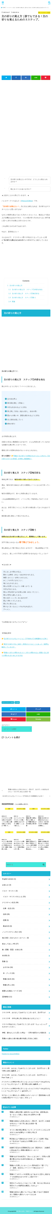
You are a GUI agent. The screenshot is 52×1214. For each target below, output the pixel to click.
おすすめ (8, 967)
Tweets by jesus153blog (10, 1054)
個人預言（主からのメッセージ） (15, 938)
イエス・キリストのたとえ (14, 896)
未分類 (5, 955)
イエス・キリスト (10, 891)
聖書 (5, 961)
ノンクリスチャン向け (12, 932)
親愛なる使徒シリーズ (12, 991)
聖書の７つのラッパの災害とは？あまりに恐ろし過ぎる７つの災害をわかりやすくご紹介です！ (30, 1175)
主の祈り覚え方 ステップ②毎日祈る (23, 293)
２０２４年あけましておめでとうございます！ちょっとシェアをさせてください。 (24, 1025)
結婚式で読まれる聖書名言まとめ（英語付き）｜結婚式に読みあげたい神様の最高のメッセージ (30, 1149)
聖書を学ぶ (9, 985)
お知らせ (6, 885)
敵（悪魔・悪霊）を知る (12, 949)
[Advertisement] (26, 96)
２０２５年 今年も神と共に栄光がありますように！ (21, 1018)
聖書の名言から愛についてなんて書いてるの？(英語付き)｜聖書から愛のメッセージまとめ (29, 1193)
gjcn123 (25, 1091)
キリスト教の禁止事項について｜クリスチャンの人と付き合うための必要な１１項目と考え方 (30, 1131)
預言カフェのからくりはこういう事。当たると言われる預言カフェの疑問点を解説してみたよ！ (30, 1184)
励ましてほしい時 (10, 944)
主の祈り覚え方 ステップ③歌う (22, 297)
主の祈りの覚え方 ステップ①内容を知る (25, 289)
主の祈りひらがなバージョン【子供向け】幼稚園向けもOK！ (26, 638)
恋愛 (6, 920)
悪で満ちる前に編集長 (30, 1084)
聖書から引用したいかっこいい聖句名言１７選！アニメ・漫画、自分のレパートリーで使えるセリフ (29, 1166)
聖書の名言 (9, 979)
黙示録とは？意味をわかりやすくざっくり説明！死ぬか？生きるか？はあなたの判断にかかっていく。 (29, 1140)
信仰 (18, 702)
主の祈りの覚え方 (14, 285)
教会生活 (7, 926)
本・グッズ (9, 973)
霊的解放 (7, 997)
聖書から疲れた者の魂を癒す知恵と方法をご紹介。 (20, 1038)
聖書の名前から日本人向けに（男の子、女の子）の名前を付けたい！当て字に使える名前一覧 (30, 1122)
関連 (11, 301)
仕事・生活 (9, 908)
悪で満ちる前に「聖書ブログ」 (25, 1211)
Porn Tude (5, 1077)
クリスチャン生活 (8, 702)
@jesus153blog (26, 201)
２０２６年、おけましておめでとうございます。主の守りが (24, 1012)
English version (9, 879)
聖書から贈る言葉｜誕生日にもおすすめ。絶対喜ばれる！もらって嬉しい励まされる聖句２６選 (29, 1113)
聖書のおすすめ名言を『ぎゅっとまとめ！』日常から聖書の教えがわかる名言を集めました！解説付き (30, 1158)
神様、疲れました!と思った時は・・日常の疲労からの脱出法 (24, 1033)
